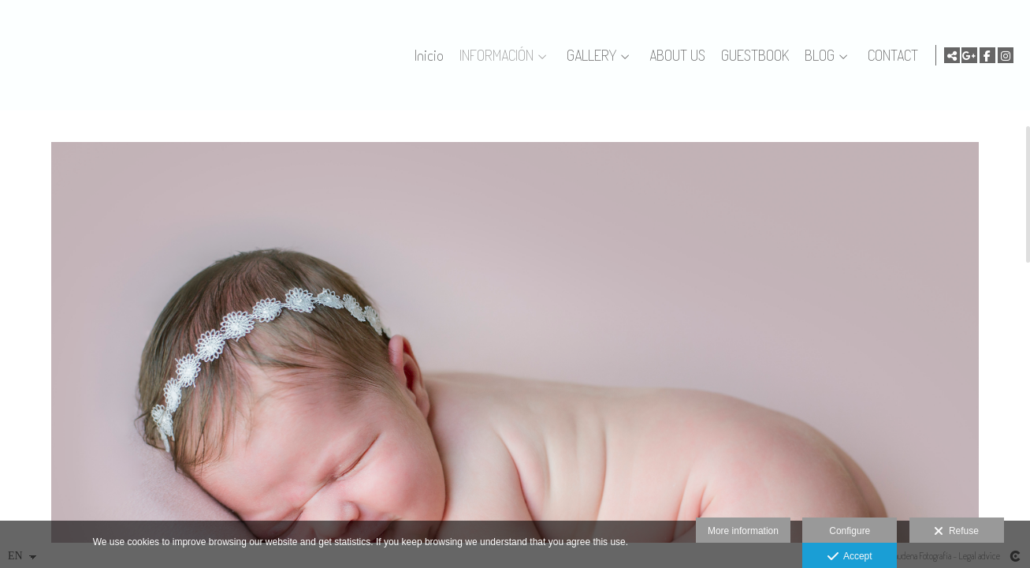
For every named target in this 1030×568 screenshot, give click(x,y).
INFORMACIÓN (494, 55)
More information (743, 530)
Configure (849, 530)
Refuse (956, 531)
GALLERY (589, 55)
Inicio (426, 55)
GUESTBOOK (752, 55)
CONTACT (890, 55)
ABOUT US (675, 55)
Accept (849, 557)
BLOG (817, 55)
